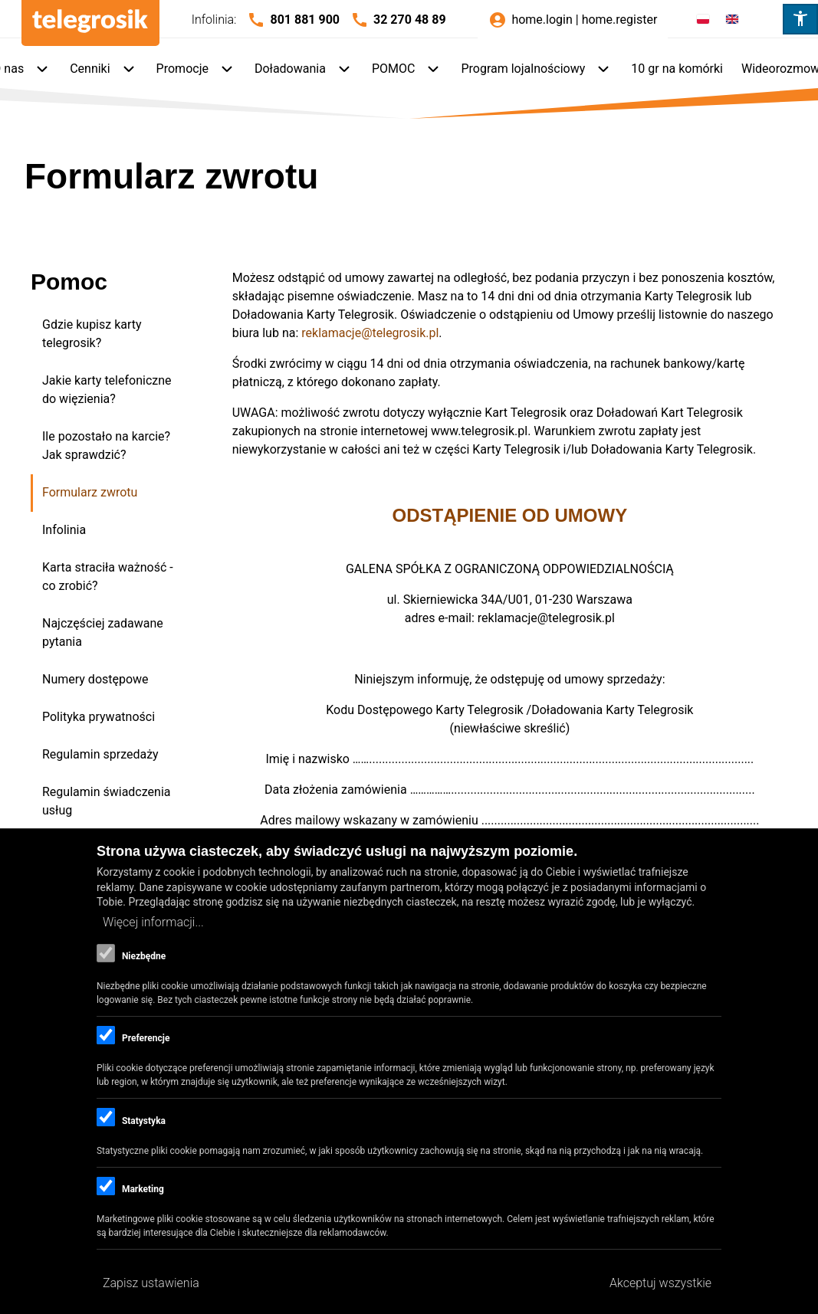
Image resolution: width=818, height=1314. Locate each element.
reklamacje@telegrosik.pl (370, 333)
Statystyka (144, 1121)
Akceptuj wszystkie (660, 1283)
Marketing (143, 1189)
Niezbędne (144, 956)
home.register (620, 19)
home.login (541, 19)
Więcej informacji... (153, 922)
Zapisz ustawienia (151, 1283)
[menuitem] (103, 70)
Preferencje (145, 1038)
